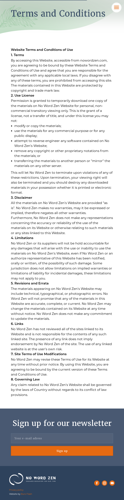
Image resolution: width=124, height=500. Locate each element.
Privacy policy (16, 490)
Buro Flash (26, 494)
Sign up (62, 451)
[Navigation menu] (116, 7)
